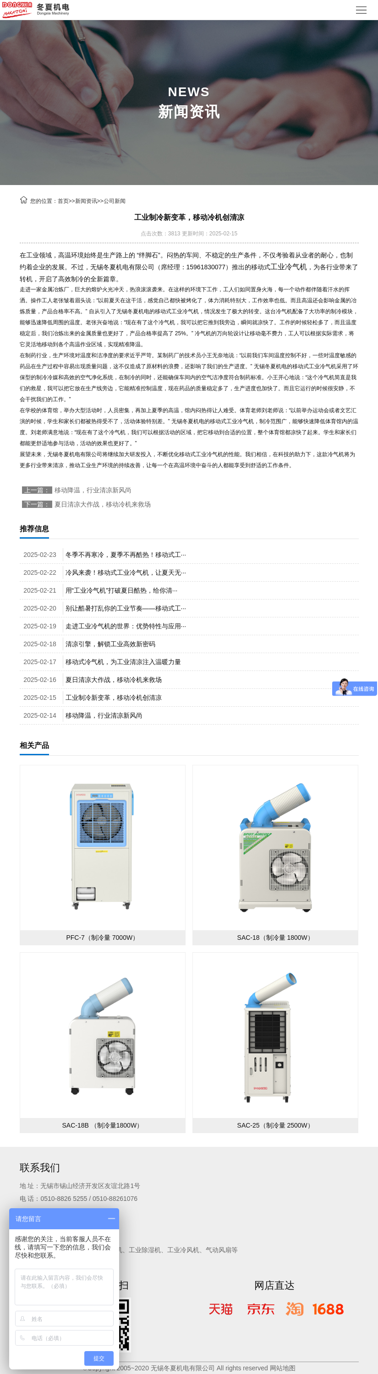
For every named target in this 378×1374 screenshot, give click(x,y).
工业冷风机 (183, 1250)
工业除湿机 (145, 1250)
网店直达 (274, 1285)
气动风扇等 (222, 1250)
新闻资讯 (86, 201)
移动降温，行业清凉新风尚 (93, 490)
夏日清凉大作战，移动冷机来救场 (103, 504)
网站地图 (283, 1368)
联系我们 (40, 1167)
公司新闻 (115, 201)
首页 (63, 201)
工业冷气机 (288, 267)
